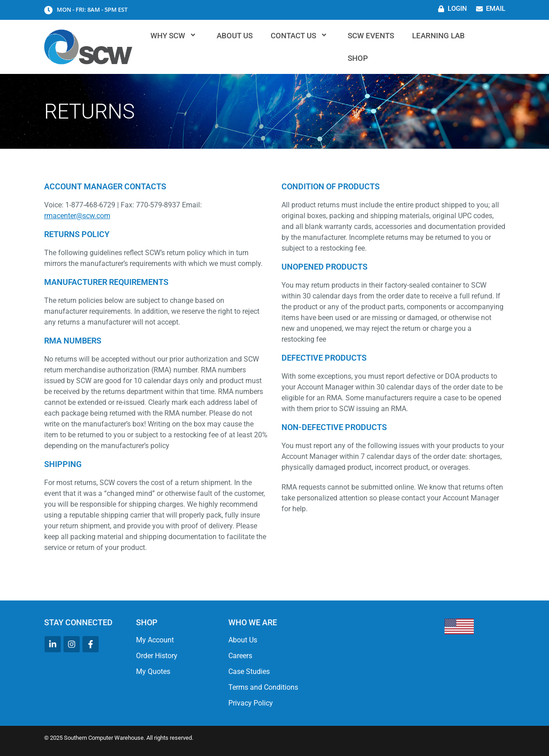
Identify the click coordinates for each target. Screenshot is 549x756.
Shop (358, 58)
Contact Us (300, 36)
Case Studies (249, 671)
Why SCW (174, 36)
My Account (155, 640)
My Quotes (153, 671)
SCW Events (371, 35)
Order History (156, 655)
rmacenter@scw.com (77, 215)
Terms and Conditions (263, 687)
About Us (235, 35)
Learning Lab (438, 35)
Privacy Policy (250, 703)
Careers (240, 655)
